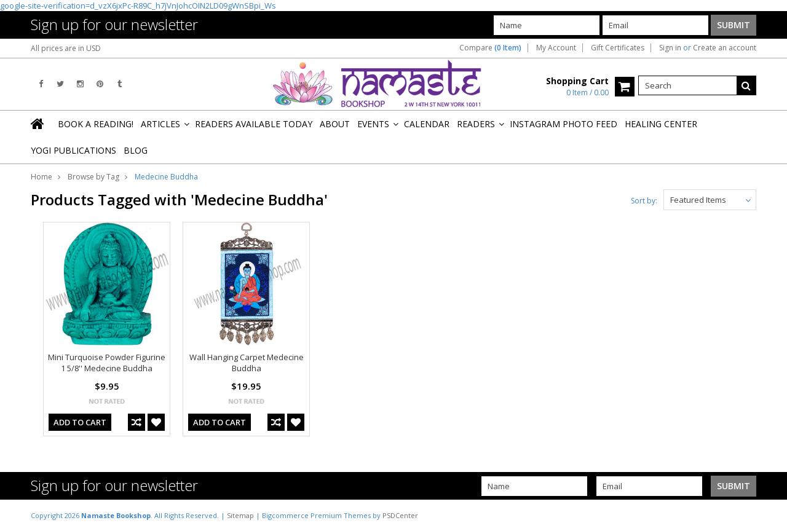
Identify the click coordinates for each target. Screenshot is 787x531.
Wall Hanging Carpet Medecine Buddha (246, 363)
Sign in (670, 48)
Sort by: (644, 200)
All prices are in (66, 48)
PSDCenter (400, 515)
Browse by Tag (93, 176)
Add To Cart (79, 422)
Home (41, 176)
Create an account (724, 48)
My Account (556, 48)
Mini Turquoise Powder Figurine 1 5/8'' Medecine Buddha (106, 363)
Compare (490, 48)
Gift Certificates (617, 48)
